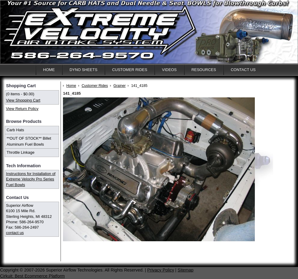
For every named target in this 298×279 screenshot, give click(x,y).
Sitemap (185, 270)
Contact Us (243, 69)
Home (49, 69)
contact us (15, 232)
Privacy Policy (160, 270)
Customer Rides (129, 69)
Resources (203, 69)
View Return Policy (22, 108)
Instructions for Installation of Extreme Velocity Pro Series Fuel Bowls (30, 179)
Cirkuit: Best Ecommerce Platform (32, 276)
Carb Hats (15, 130)
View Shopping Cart (23, 100)
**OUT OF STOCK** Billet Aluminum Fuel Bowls (29, 141)
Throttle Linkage (20, 152)
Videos (169, 69)
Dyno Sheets (83, 69)
